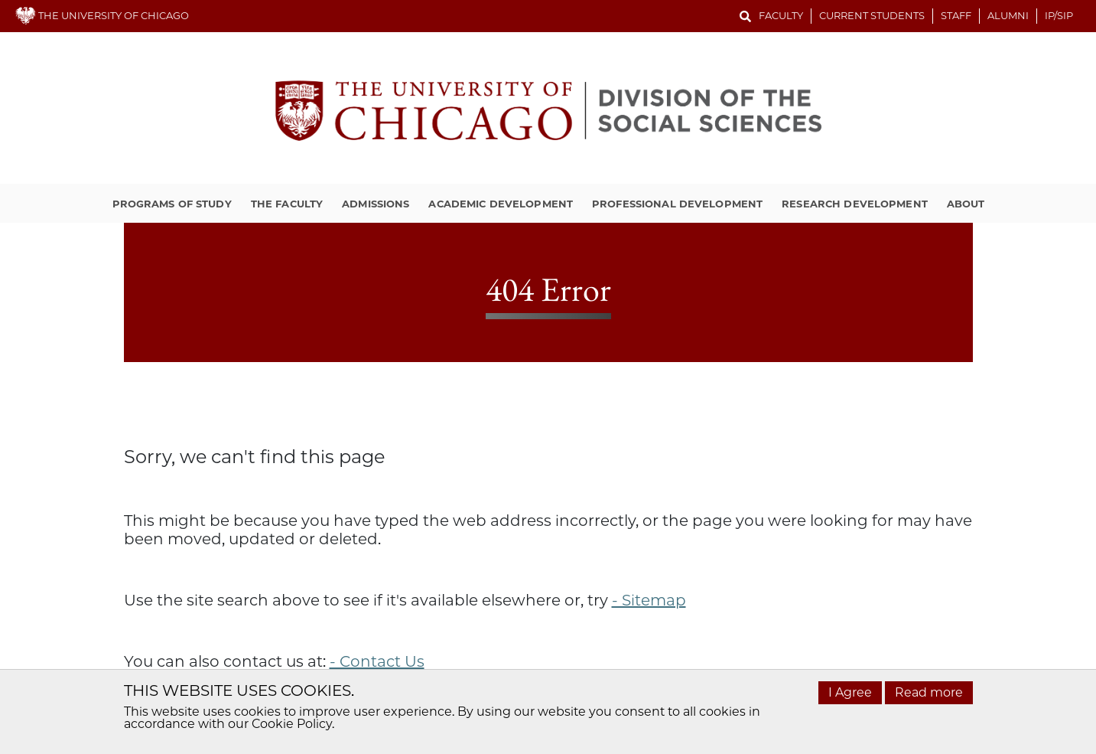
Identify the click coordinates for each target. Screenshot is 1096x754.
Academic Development (500, 203)
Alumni (1008, 15)
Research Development (855, 203)
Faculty (781, 15)
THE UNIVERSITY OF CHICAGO (102, 15)
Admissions (375, 203)
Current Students (872, 15)
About (966, 203)
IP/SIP (1059, 15)
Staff (956, 15)
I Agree (850, 692)
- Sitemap (649, 600)
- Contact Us (377, 661)
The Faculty (287, 203)
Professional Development (677, 203)
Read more (929, 692)
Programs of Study (172, 203)
